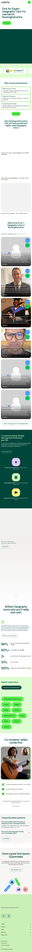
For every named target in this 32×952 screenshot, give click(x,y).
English (17, 704)
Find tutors (4, 234)
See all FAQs (6, 838)
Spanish (6, 727)
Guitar (6, 721)
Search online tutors (6, 451)
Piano (22, 715)
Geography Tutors (12, 234)
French (6, 704)
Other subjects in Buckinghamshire (11, 687)
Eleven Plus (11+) (9, 715)
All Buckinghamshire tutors (12, 699)
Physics (16, 721)
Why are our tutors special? (10, 635)
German (16, 710)
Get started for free (16, 869)
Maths (6, 710)
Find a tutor (7, 23)
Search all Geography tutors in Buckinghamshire (16, 423)
